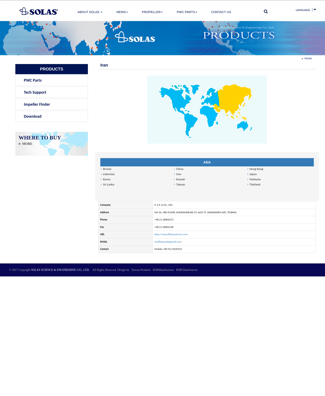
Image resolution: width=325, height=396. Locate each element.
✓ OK (89, 393)
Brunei (107, 169)
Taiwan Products (141, 269)
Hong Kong (256, 169)
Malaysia (255, 179)
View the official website (28, 312)
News (122, 12)
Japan (253, 174)
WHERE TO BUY (40, 138)
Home (308, 58)
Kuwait (180, 179)
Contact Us (221, 12)
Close (3, 278)
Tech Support (35, 92)
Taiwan (180, 184)
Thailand (255, 184)
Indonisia (108, 174)
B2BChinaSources (187, 269)
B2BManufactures (163, 269)
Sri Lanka (108, 184)
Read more (7, 312)
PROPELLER (152, 12)
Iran (178, 174)
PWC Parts (187, 12)
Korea (106, 179)
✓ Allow (4, 285)
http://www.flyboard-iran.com (171, 234)
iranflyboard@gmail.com (167, 241)
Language (303, 10)
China (179, 169)
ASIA (207, 162)
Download (32, 116)
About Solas (90, 12)
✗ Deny (4, 289)
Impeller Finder (37, 104)
